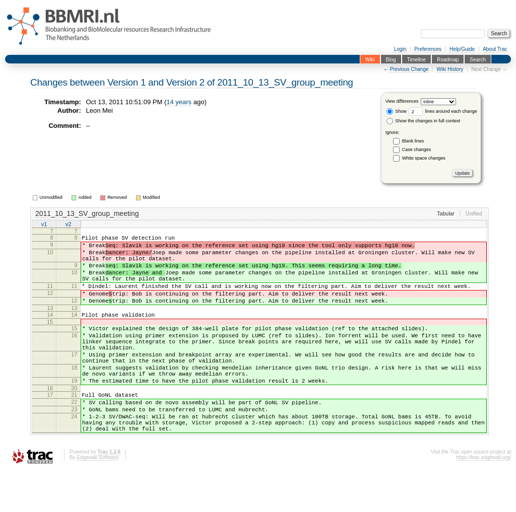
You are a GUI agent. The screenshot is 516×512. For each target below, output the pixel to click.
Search (478, 59)
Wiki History (450, 69)
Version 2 (185, 82)
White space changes (423, 158)
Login (400, 49)
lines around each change (443, 111)
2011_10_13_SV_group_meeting (285, 82)
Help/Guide (462, 49)
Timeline (416, 59)
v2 (69, 225)
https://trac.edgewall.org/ (483, 498)
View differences (402, 101)
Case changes (416, 149)
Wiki (370, 59)
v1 (44, 225)
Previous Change (409, 69)
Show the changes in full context (423, 120)
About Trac (495, 49)
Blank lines (413, 140)
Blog (391, 59)
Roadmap (448, 59)
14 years (178, 102)
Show (396, 111)
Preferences (427, 49)
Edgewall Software (97, 498)
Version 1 (126, 82)
